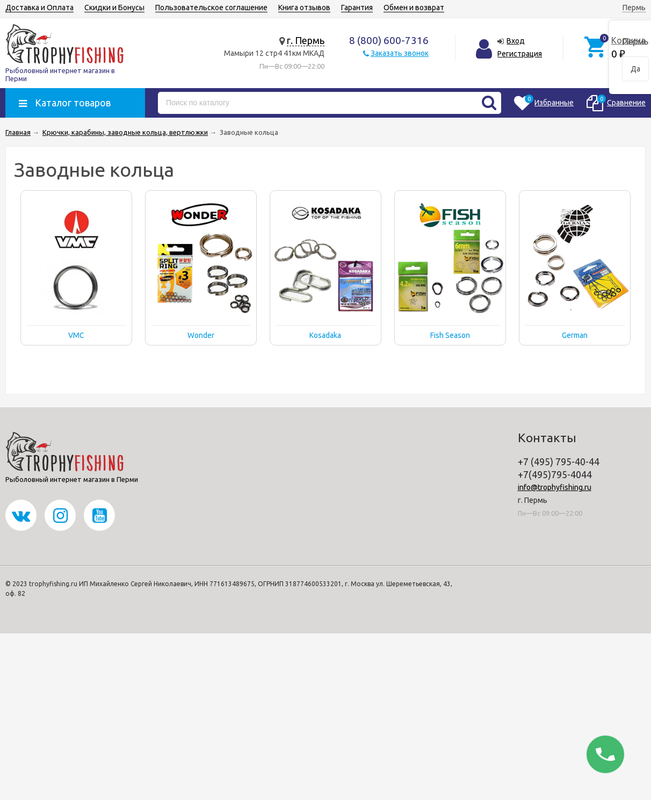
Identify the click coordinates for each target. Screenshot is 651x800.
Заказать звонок (400, 53)
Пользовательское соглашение (211, 7)
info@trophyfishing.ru (554, 487)
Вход (516, 41)
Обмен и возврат (414, 7)
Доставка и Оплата (39, 7)
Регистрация (519, 53)
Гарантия (357, 7)
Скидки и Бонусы (114, 7)
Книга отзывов (304, 7)
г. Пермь (305, 40)
